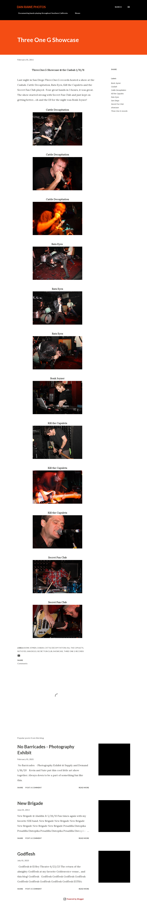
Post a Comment (33, 787)
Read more (84, 787)
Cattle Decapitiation (118, 90)
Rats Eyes (115, 97)
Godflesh (26, 854)
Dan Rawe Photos (31, 7)
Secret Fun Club (117, 104)
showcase (115, 108)
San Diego (115, 101)
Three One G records (119, 111)
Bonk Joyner (116, 83)
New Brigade (30, 803)
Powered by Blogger (73, 899)
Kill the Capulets (117, 94)
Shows (76, 13)
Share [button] (114, 69)
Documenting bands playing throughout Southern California (41, 13)
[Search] (118, 6)
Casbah (114, 87)
